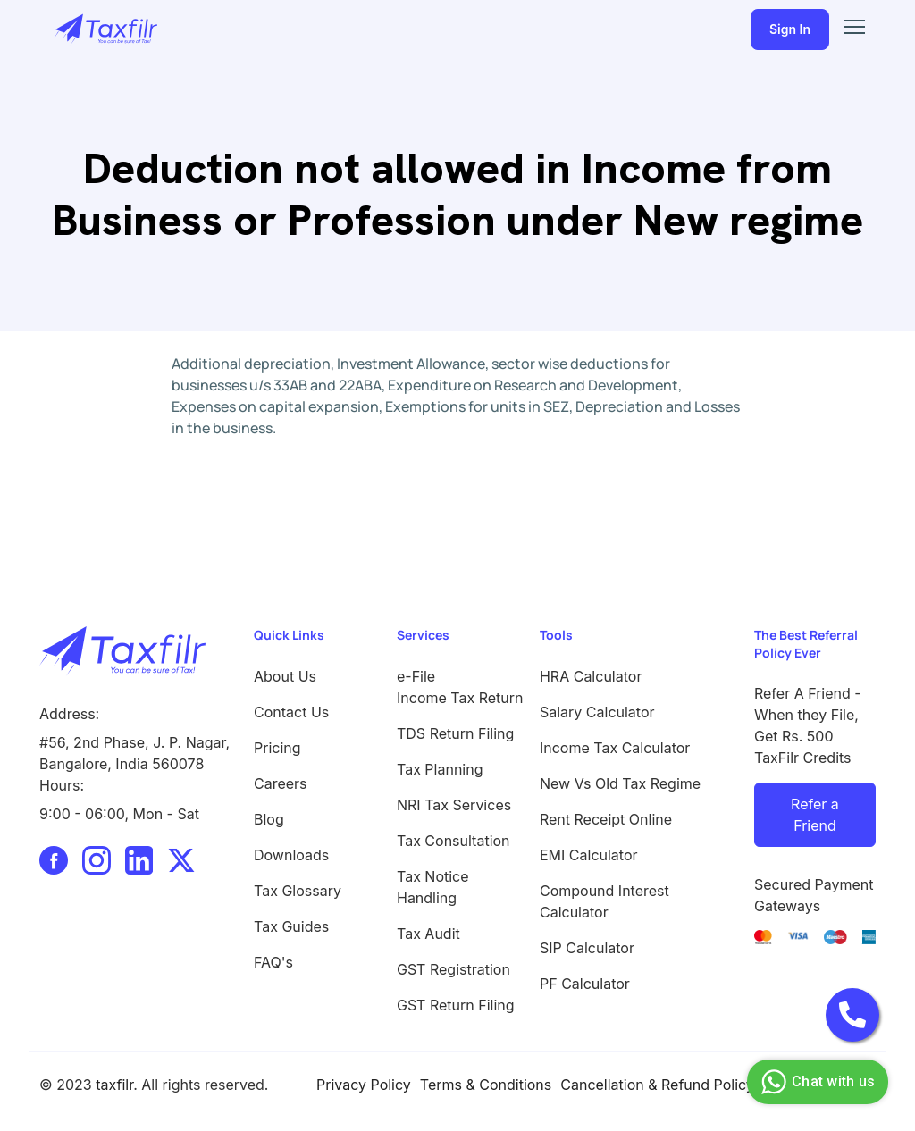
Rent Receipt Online (606, 819)
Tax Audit (428, 933)
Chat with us (815, 1082)
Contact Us (291, 712)
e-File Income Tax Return (457, 687)
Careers (280, 783)
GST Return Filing (456, 1005)
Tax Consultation (453, 841)
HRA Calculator (591, 676)
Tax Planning (440, 769)
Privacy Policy (363, 1084)
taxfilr (114, 1084)
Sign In (789, 29)
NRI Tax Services (454, 805)
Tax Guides (291, 926)
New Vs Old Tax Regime (620, 783)
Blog (269, 819)
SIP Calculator (587, 948)
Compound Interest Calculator (604, 901)
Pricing (277, 748)
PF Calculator (585, 984)
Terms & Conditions (485, 1084)
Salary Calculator (597, 712)
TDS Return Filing (455, 733)
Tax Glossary (297, 891)
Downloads (291, 855)
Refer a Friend (815, 814)
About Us (285, 676)
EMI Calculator (589, 855)
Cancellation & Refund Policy (657, 1084)
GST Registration (453, 969)
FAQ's (273, 962)
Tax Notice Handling (433, 887)
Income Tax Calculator (615, 748)
